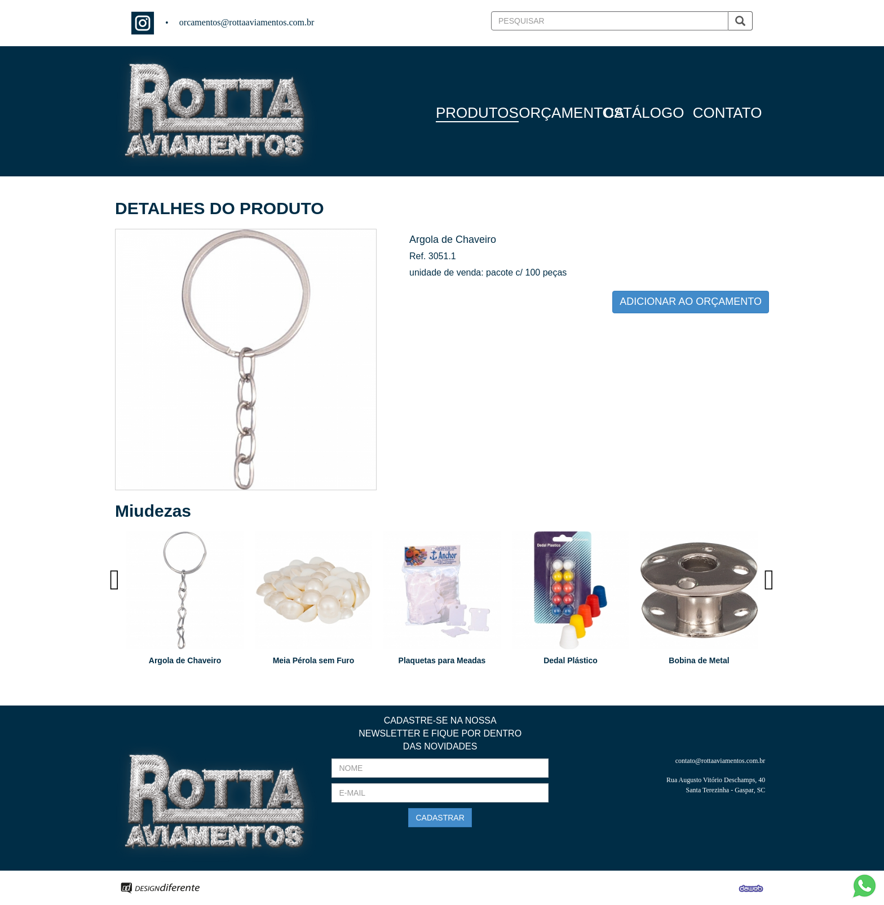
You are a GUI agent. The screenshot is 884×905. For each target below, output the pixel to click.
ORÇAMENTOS (571, 112)
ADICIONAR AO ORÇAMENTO (691, 301)
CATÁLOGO (644, 112)
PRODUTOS (477, 112)
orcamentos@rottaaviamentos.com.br (247, 22)
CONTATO (727, 112)
